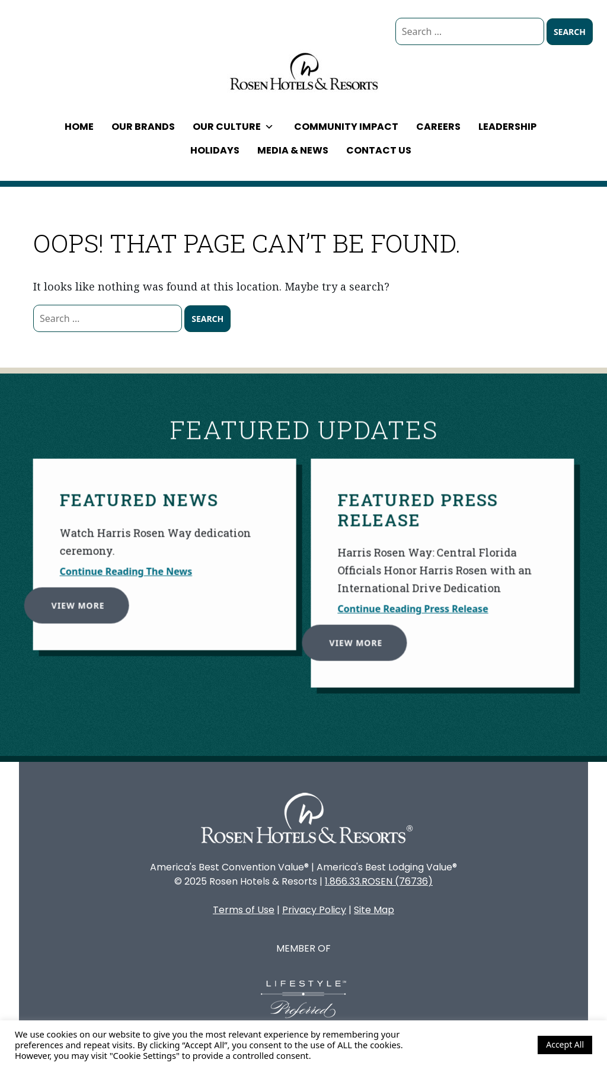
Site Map (374, 910)
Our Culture (233, 126)
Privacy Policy (314, 910)
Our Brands (143, 126)
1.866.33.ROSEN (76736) (379, 881)
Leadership (507, 126)
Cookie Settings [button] (497, 1044)
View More (74, 601)
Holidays (214, 150)
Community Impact (346, 126)
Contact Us (378, 150)
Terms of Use (243, 910)
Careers (438, 126)
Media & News (292, 150)
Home (79, 126)
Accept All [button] (565, 1044)
